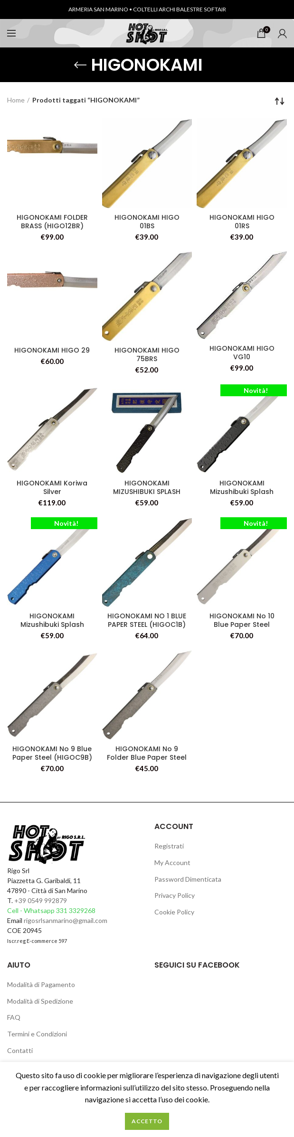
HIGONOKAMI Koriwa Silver (52, 487)
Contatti (20, 1050)
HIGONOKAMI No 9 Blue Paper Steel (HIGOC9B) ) (52, 757)
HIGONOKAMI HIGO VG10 (242, 352)
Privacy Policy (174, 895)
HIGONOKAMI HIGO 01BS (147, 221)
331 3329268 (75, 910)
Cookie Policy (174, 912)
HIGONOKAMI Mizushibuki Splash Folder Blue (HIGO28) (52, 624)
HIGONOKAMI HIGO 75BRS (147, 354)
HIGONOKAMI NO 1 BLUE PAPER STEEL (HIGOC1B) (146, 620)
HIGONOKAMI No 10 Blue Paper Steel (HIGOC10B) (242, 624)
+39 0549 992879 (40, 900)
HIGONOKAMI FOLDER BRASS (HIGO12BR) (52, 221)
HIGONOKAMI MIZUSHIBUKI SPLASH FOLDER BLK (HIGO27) (147, 491)
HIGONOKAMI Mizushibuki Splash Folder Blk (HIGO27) (242, 491)
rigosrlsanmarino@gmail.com (65, 920)
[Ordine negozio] (280, 101)
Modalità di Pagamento (41, 984)
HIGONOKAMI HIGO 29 (52, 350)
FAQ (13, 1017)
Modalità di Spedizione (40, 1001)
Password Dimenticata (187, 879)
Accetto (147, 1121)
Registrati (169, 846)
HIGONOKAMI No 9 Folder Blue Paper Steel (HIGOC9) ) (147, 757)
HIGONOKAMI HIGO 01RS (242, 221)
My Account (172, 862)
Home (16, 100)
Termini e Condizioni (37, 1034)
